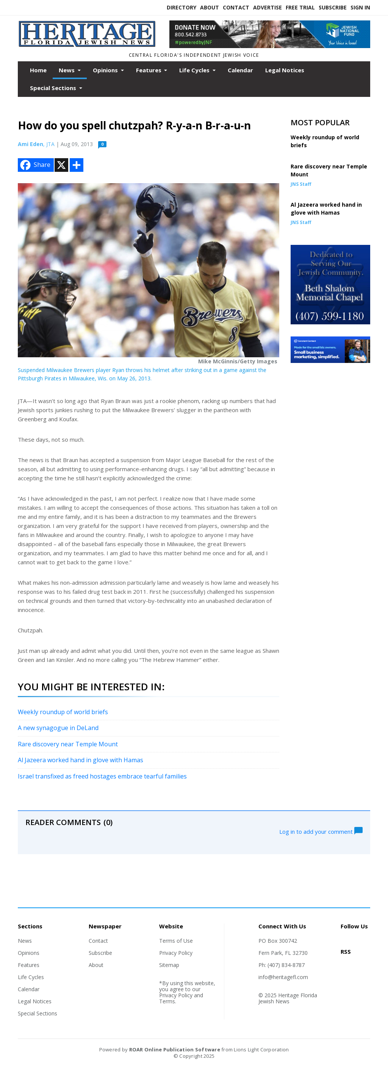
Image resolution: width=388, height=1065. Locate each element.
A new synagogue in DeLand (58, 728)
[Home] (88, 45)
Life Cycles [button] (195, 70)
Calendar (240, 70)
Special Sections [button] (54, 88)
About (209, 7)
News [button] (67, 70)
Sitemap (169, 964)
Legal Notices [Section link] (35, 1001)
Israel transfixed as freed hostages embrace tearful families (102, 776)
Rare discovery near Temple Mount (68, 744)
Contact (236, 7)
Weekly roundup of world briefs (63, 712)
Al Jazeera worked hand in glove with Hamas (80, 760)
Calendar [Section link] (28, 989)
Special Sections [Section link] (37, 1013)
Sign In (360, 7)
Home (38, 70)
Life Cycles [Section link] (31, 977)
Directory (181, 7)
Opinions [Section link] (28, 952)
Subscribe (333, 7)
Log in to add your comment (321, 831)
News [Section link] (25, 940)
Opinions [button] (106, 70)
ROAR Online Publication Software (174, 1049)
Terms (167, 1001)
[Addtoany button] (76, 165)
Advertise (267, 7)
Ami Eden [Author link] (30, 144)
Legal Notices (284, 70)
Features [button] (149, 70)
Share (34, 165)
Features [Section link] (28, 964)
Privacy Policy (175, 952)
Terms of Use (176, 940)
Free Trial (300, 7)
